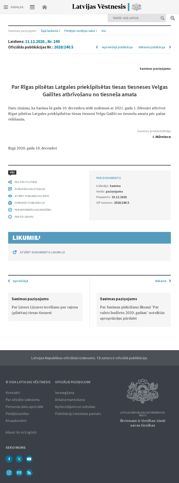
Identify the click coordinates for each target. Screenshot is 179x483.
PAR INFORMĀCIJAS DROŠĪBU (33, 209)
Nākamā (160, 281)
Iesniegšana (64, 392)
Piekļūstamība (17, 413)
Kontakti (13, 392)
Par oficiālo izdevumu (23, 399)
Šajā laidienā (49, 31)
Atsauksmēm (16, 420)
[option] (45, 307)
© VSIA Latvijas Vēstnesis (28, 382)
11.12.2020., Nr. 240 (42, 41)
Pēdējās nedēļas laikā (79, 31)
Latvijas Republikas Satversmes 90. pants (142, 414)
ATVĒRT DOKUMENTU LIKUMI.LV (42, 252)
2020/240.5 (63, 47)
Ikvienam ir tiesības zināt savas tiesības (142, 423)
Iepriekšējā (20, 281)
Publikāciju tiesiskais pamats (78, 413)
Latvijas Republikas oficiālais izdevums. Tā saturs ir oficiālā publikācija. (89, 357)
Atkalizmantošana (70, 399)
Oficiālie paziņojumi (72, 382)
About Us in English (21, 432)
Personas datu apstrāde (24, 406)
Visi (103, 31)
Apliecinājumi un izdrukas (75, 406)
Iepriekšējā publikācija (117, 47)
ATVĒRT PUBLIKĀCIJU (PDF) (32, 196)
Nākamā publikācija (152, 47)
